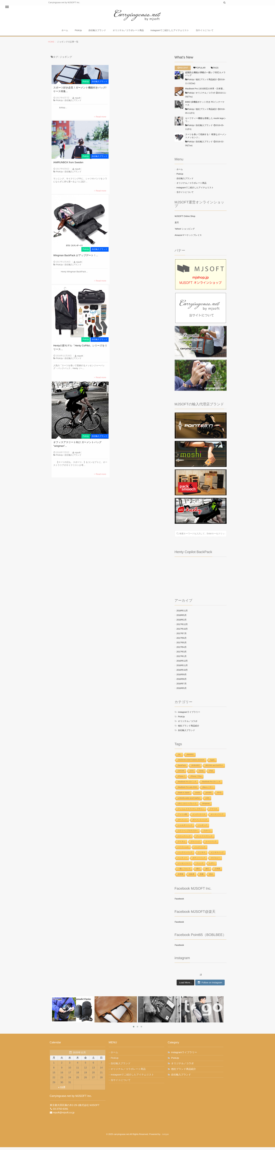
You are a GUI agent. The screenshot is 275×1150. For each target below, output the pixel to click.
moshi (197, 795)
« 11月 (61, 1090)
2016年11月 (182, 668)
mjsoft (78, 101)
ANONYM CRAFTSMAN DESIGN (191, 763)
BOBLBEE (196, 768)
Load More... (185, 985)
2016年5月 (181, 691)
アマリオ (213, 812)
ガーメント (182, 823)
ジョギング (202, 828)
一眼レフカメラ (184, 872)
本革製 (180, 877)
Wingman (206, 806)
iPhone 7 (181, 779)
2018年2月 (181, 622)
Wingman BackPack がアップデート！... (75, 260)
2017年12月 (182, 627)
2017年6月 (181, 641)
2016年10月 (182, 673)
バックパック (199, 850)
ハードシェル (183, 850)
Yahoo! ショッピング (185, 231)
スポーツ (207, 834)
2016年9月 (181, 677)
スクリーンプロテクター (188, 834)
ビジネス (201, 855)
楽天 (177, 225)
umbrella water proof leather (189, 801)
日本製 (217, 872)
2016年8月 (181, 682)
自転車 (191, 877)
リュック (199, 866)
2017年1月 (181, 659)
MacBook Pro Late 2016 (187, 790)
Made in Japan (184, 795)
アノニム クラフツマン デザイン (191, 812)
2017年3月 (181, 654)
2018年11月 (182, 613)
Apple (212, 763)
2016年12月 (182, 663)
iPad (211, 774)
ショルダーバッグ (185, 828)
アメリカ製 (182, 817)
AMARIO (190, 757)
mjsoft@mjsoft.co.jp (63, 1115)
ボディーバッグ (199, 861)
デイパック (195, 844)
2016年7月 (181, 686)
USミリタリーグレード (187, 806)
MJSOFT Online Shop (185, 219)
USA (207, 801)
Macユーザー (208, 790)
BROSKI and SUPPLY (214, 768)
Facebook (179, 901)
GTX (192, 774)
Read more (101, 120)
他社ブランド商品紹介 (206, 82)
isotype (165, 1137)
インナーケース (199, 817)
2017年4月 (181, 650)
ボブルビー (215, 861)
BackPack (182, 768)
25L (179, 757)
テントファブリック (204, 839)
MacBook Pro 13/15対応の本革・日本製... (204, 91)
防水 (211, 877)
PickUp (77, 32)
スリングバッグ (184, 839)
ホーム (62, 32)
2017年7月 (181, 636)
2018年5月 (181, 618)
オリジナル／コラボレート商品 (130, 32)
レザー (211, 866)
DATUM (181, 774)
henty (201, 774)
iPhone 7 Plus (196, 779)
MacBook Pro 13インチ (187, 785)
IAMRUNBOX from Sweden (68, 166)
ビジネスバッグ (217, 855)
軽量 (202, 877)
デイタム (181, 844)
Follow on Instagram (210, 985)
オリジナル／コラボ (205, 95)
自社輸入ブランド (97, 32)
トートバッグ (211, 844)
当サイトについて (207, 32)
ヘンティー (182, 861)
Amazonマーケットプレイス (188, 238)
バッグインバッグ (185, 855)
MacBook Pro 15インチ (211, 785)
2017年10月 (182, 631)
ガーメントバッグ (200, 823)
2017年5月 (181, 645)
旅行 (207, 872)
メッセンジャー (184, 866)
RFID (219, 795)
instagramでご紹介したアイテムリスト (171, 32)
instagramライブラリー (189, 715)
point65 (209, 795)
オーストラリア (217, 817)
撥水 (198, 872)
